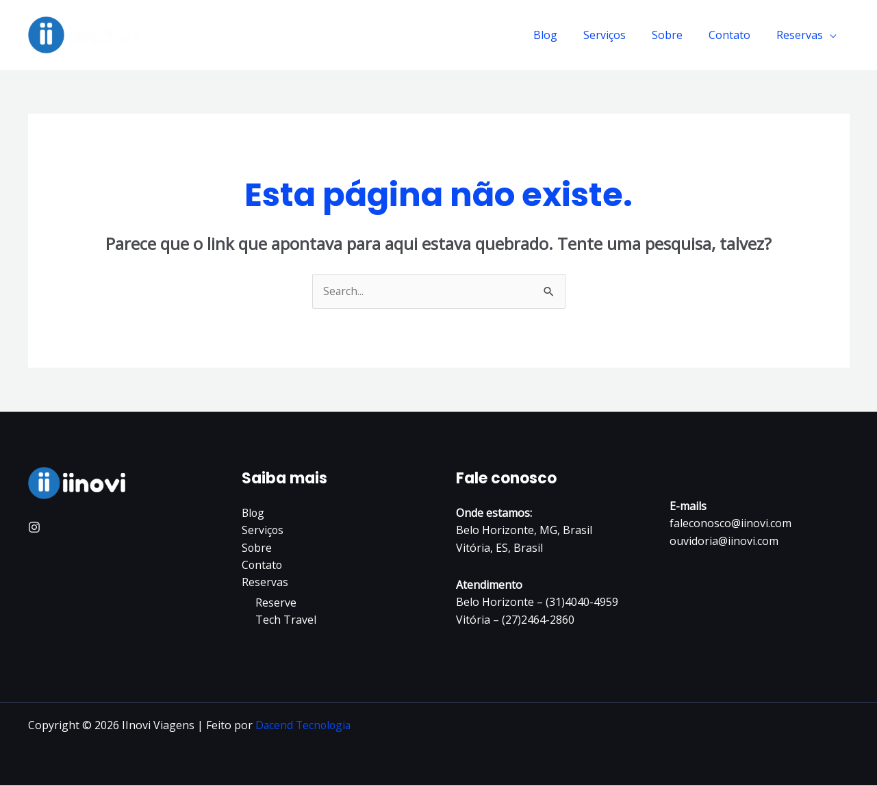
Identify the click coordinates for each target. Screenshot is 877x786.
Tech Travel (285, 621)
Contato (736, 34)
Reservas (801, 34)
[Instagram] (34, 528)
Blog (564, 34)
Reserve (275, 603)
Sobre (677, 34)
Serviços (619, 34)
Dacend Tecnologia (304, 725)
